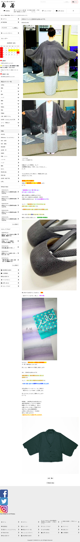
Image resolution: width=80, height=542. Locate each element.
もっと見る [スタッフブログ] (15, 265)
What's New (50, 483)
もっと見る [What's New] (15, 224)
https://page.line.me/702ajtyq (7, 513)
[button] (73, 11)
